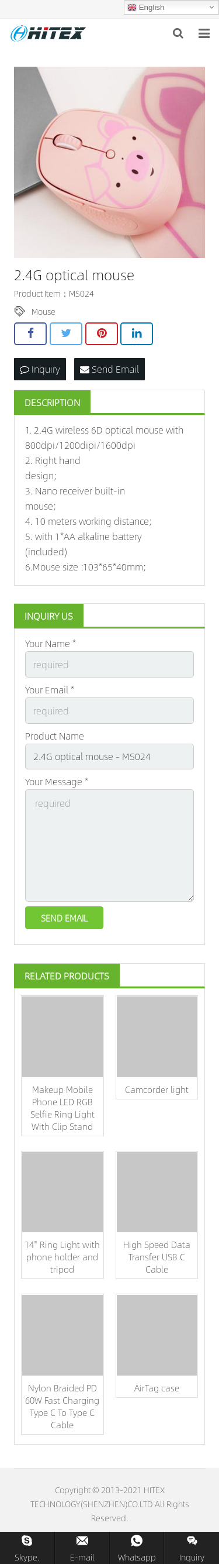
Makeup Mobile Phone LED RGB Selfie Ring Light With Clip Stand (62, 1107)
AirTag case (156, 1387)
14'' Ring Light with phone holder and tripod (62, 1257)
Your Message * (56, 781)
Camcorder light (157, 1089)
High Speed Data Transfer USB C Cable (156, 1257)
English (145, 7)
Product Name (54, 735)
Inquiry (40, 369)
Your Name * (50, 643)
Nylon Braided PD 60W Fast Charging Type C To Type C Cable (62, 1406)
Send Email (109, 369)
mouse (149, 429)
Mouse (43, 311)
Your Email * (49, 689)
